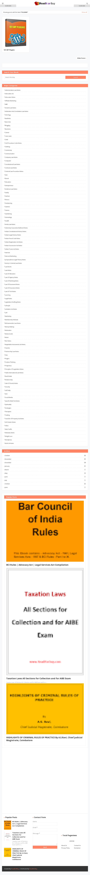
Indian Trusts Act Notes (12, 249)
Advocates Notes (10, 97)
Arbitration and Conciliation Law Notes (16, 111)
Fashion (7, 196)
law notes (8, 270)
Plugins (7, 358)
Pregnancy (8, 366)
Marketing (8, 316)
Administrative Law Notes (12, 90)
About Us (64, 845)
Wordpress (8, 440)
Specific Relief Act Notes (12, 401)
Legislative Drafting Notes (13, 302)
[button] (8, 6)
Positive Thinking (10, 362)
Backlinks (8, 118)
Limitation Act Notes (11, 309)
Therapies (8, 411)
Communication (9, 154)
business (8, 129)
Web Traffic (8, 429)
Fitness (7, 200)
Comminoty (8, 150)
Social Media (9, 397)
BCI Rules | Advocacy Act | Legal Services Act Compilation (37, 564)
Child (6, 139)
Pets (6, 355)
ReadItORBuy (15, 869)
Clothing (7, 147)
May (45, 473)
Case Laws (8, 136)
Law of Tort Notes (10, 291)
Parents (7, 348)
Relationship (9, 380)
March (45, 470)
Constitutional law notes (12, 164)
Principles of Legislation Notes (14, 369)
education (8, 182)
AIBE (6, 104)
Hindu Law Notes (10, 224)
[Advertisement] (8, 36)
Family (7, 192)
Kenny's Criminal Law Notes (13, 263)
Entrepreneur (9, 185)
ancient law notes (10, 108)
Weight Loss (8, 436)
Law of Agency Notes (11, 277)
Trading (7, 415)
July (45, 480)
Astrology (8, 115)
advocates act (9, 94)
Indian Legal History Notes (13, 235)
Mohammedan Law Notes (13, 323)
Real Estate (8, 376)
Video (7, 426)
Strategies (8, 408)
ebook (7, 178)
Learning (7, 295)
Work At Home (9, 443)
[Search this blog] (34, 77)
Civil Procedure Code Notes (13, 143)
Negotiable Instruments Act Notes (15, 344)
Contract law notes (11, 168)
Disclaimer (77, 848)
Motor (7, 337)
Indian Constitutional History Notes (15, 231)
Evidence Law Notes (11, 189)
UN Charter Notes (10, 422)
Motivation (8, 330)
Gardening (8, 214)
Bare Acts (8, 122)
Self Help (8, 390)
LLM (6, 313)
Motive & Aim (9, 334)
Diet (6, 175)
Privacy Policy (65, 848)
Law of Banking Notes (11, 281)
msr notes (8, 341)
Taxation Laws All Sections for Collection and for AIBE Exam (38, 678)
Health (7, 221)
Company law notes (11, 157)
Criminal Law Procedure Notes (14, 171)
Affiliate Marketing (10, 101)
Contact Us (77, 845)
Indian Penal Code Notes (12, 238)
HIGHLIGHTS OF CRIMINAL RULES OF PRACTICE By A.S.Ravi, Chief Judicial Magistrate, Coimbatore (20, 854)
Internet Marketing (10, 256)
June (45, 477)
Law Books (8, 267)
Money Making (9, 327)
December (45, 462)
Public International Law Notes (14, 373)
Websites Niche (9, 433)
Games (7, 210)
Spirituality (8, 404)
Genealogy (8, 217)
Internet (7, 252)
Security (7, 387)
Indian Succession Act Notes (13, 245)
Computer (8, 161)
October (45, 455)
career (7, 132)
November (45, 459)
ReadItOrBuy (33, 869)
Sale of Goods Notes (11, 383)
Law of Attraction (10, 274)
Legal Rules (8, 298)
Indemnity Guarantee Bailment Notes (16, 228)
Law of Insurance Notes (12, 288)
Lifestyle (7, 305)
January (45, 466)
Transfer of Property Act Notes (14, 418)
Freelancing (8, 203)
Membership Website (11, 320)
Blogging (7, 125)
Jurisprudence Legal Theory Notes (15, 260)
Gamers (7, 207)
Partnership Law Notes (12, 351)
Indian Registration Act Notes (14, 242)
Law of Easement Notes (12, 284)
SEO (6, 394)
